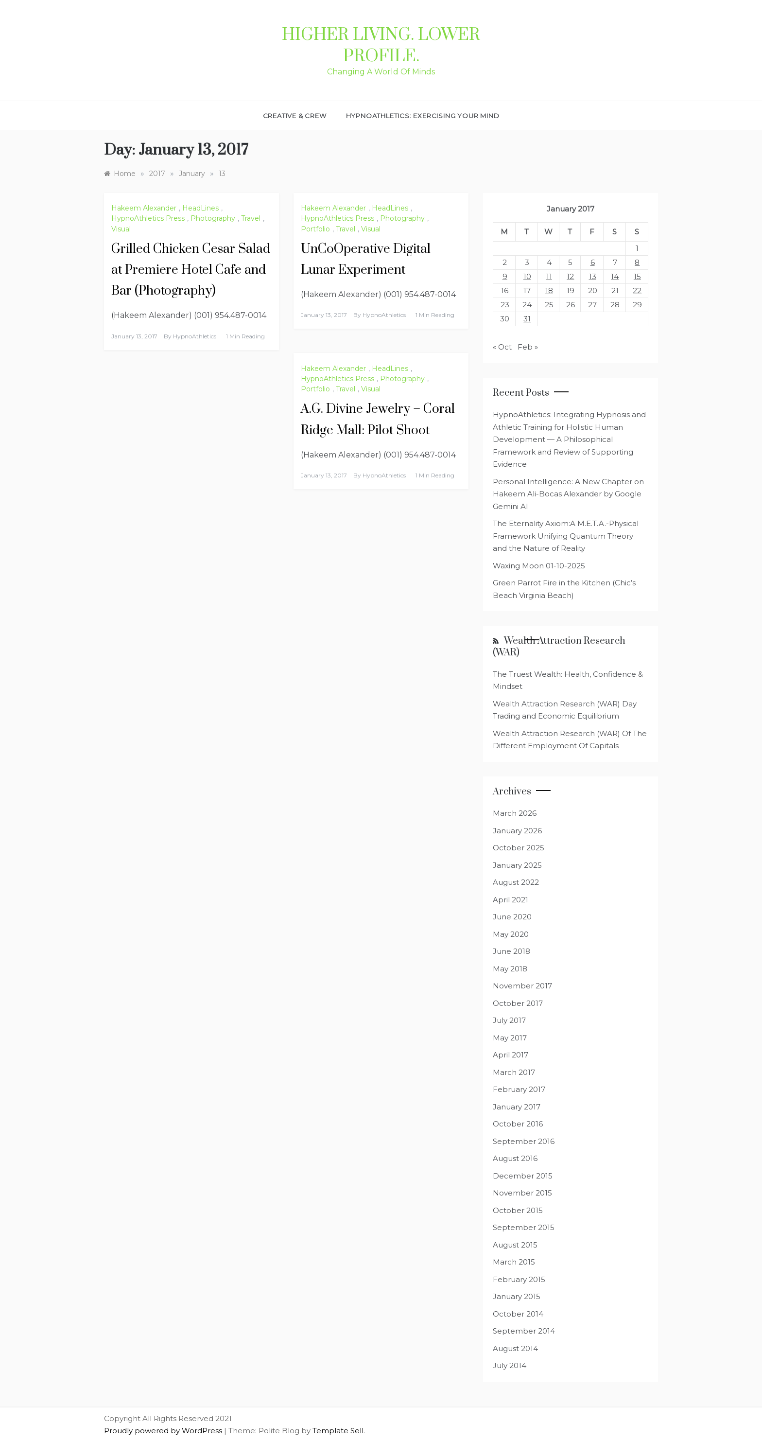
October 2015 (518, 1210)
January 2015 (516, 1296)
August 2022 (516, 882)
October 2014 (518, 1314)
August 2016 (515, 1158)
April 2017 (510, 1054)
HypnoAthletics (194, 336)
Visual (121, 229)
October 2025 (518, 847)
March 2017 (514, 1072)
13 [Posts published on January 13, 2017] (592, 276)
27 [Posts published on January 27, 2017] (592, 304)
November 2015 (522, 1192)
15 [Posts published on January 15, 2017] (637, 276)
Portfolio (315, 229)
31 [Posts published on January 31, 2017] (527, 318)
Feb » (528, 347)
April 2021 (510, 899)
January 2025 (517, 865)
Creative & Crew (295, 116)
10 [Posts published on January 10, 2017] (527, 276)
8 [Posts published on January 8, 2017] (637, 262)
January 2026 (517, 830)
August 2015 (515, 1244)
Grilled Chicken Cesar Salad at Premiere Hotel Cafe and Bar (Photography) (190, 270)
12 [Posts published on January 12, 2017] (570, 276)
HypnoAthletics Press (148, 218)
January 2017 (516, 1106)
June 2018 (511, 951)
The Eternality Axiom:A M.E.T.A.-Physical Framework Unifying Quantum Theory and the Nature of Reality (566, 536)
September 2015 (523, 1227)
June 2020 (512, 916)
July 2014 (509, 1365)
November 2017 (522, 985)
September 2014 (524, 1331)
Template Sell (338, 1430)
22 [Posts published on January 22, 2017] (637, 290)
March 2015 (514, 1261)
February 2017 (519, 1089)
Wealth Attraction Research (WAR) (559, 646)
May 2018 (510, 968)
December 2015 (523, 1175)
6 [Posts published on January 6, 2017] (592, 262)
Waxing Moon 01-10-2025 (539, 565)
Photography (212, 218)
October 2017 (518, 1003)
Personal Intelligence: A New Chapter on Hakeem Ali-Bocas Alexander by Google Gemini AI (568, 494)
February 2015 (519, 1279)
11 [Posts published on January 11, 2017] (549, 276)
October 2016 (518, 1123)
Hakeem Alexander (143, 208)
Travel (250, 218)
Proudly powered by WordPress (164, 1430)
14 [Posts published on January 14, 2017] (615, 276)
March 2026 (515, 813)
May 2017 (510, 1037)
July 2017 (509, 1020)
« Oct (502, 347)
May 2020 (511, 934)
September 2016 (523, 1141)
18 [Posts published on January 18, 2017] (549, 290)
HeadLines (200, 208)
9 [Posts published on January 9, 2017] (504, 276)
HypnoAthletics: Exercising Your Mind (423, 116)
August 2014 (515, 1348)
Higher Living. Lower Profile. (381, 45)
